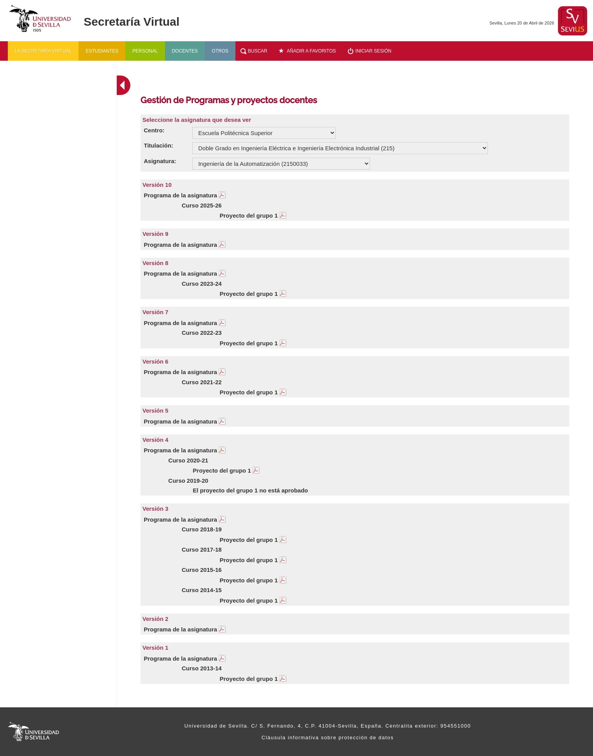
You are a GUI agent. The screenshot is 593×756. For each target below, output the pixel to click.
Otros (220, 51)
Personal (145, 51)
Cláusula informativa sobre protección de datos (327, 737)
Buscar (257, 51)
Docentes (185, 51)
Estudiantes (102, 51)
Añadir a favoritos (311, 51)
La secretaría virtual (43, 51)
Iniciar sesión (373, 51)
